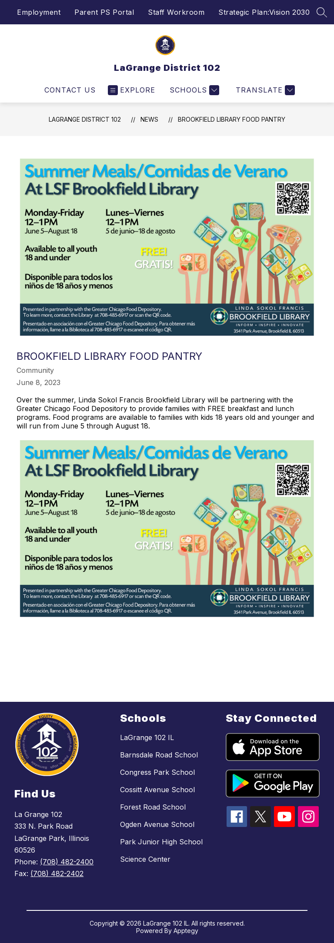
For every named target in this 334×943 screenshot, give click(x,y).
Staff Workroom (176, 12)
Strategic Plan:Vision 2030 (264, 12)
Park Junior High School (161, 841)
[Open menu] (131, 90)
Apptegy (186, 930)
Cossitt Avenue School (157, 789)
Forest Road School (153, 807)
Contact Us (70, 90)
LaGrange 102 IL (147, 737)
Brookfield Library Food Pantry (231, 119)
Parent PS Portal (104, 12)
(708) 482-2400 (67, 861)
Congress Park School (157, 772)
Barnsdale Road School (159, 754)
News (149, 119)
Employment (38, 12)
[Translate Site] (264, 90)
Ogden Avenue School (157, 824)
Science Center (145, 859)
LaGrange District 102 (85, 119)
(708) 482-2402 (57, 873)
